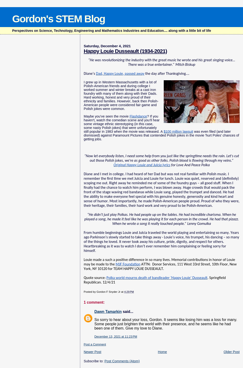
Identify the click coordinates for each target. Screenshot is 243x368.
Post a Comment (95, 344)
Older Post (232, 352)
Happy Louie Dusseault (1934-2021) (125, 51)
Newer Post (92, 352)
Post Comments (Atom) (122, 361)
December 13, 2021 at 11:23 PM (115, 336)
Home (162, 352)
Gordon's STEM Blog (58, 18)
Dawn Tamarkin (108, 312)
